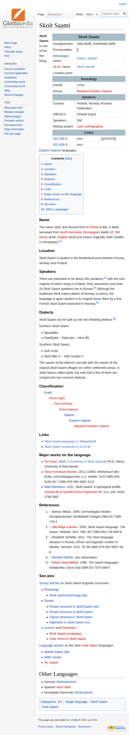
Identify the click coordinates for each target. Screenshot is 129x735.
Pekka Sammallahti (65, 562)
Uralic (81, 85)
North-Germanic (71, 232)
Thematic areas (13, 51)
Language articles (51, 645)
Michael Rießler (62, 557)
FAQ (7, 55)
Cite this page (12, 133)
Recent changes (13, 94)
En (60, 702)
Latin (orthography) (90, 126)
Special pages (12, 116)
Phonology (51, 589)
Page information (14, 129)
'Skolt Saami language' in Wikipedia (68, 441)
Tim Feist (50, 461)
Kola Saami (90, 645)
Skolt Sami (84, 67)
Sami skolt (63, 687)
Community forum (14, 86)
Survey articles (49, 583)
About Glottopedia (66, 726)
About (7, 47)
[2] (105, 277)
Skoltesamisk (83, 692)
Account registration (16, 73)
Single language (76, 702)
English (62, 237)
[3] (95, 287)
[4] (97, 302)
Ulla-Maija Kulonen (65, 527)
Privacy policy (45, 726)
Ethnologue (61, 56)
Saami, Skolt (85, 58)
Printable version (14, 120)
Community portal (14, 81)
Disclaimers (84, 726)
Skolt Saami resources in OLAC (66, 446)
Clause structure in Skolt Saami (70, 617)
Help (7, 90)
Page (40, 14)
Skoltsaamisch (66, 682)
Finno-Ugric (57, 398)
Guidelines (10, 77)
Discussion (55, 14)
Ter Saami (51, 662)
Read (72, 14)
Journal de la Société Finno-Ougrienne (70, 492)
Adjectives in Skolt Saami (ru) (69, 622)
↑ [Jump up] (50, 511)
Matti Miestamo (54, 487)
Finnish (94, 227)
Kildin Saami (52, 657)
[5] (114, 318)
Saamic (69, 415)
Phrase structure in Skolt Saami (71, 612)
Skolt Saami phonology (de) (68, 595)
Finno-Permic (63, 403)
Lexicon (49, 627)
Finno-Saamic (68, 409)
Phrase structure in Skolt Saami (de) (74, 606)
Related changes (14, 112)
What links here (13, 107)
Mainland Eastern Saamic (94, 91)
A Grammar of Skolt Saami (85, 461)
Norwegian (91, 232)
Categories (48, 702)
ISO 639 (58, 138)
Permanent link (13, 125)
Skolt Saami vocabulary (65, 633)
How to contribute (14, 69)
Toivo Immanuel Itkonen (60, 472)
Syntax (49, 600)
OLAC (57, 67)
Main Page (10, 43)
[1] (60, 241)
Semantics (69, 627)
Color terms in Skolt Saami (67, 639)
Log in (122, 4)
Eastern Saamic (50, 150)
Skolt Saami (99, 702)
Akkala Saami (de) (56, 652)
